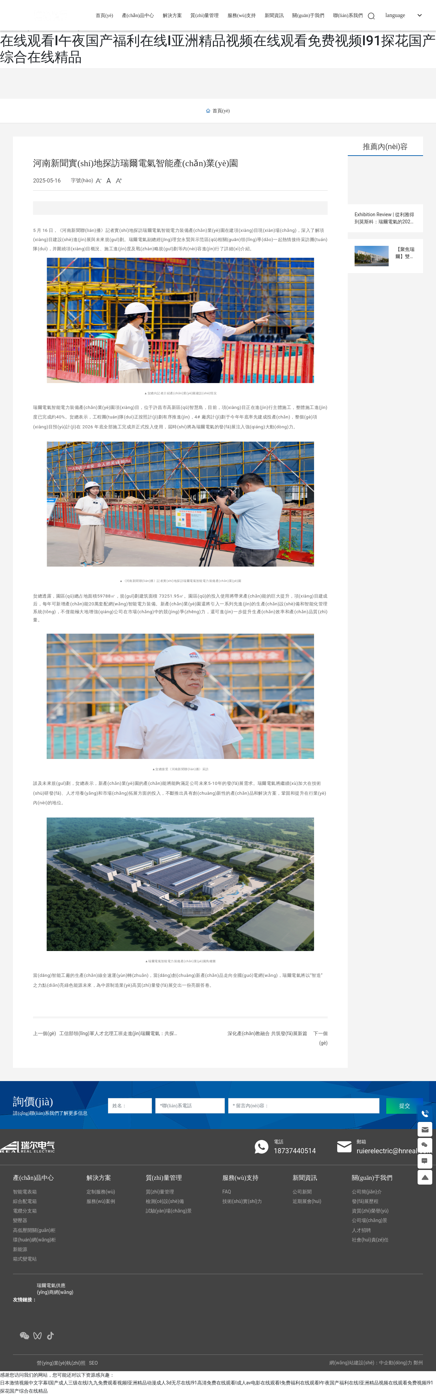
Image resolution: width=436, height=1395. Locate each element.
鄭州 (418, 1362)
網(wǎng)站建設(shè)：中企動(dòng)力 (370, 1362)
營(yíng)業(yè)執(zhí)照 (61, 1363)
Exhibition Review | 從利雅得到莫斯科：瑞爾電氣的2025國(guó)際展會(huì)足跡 (384, 222)
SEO (93, 1363)
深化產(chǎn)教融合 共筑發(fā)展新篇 (267, 1033)
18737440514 (295, 1151)
